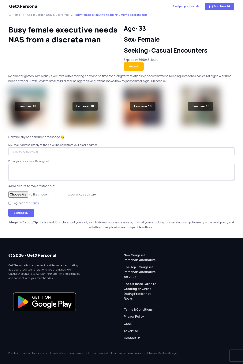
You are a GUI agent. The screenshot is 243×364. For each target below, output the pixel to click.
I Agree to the (26, 203)
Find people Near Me (186, 6)
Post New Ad (219, 6)
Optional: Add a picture (81, 194)
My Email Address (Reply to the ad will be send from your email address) (53, 145)
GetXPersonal (24, 6)
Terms (35, 203)
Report (133, 66)
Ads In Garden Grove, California (48, 15)
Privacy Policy (134, 316)
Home (14, 15)
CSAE (128, 324)
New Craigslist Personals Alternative (140, 257)
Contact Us (132, 338)
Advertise (131, 331)
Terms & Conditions (138, 309)
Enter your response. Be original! (28, 161)
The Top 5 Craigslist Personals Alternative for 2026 (140, 272)
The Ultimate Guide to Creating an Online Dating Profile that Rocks (140, 291)
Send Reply (21, 212)
